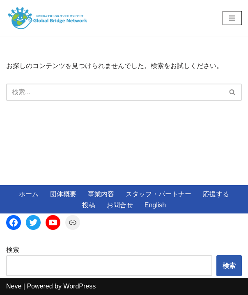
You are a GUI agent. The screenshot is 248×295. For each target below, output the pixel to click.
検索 (12, 249)
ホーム (29, 194)
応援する (216, 194)
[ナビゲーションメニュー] (232, 18)
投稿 (88, 205)
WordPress (79, 286)
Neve (13, 286)
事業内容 (101, 194)
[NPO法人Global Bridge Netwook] (47, 18)
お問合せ (120, 205)
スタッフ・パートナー (158, 194)
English (155, 205)
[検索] (114, 92)
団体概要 (63, 194)
